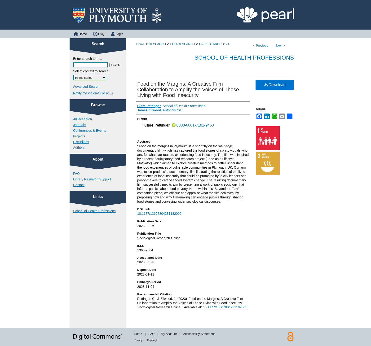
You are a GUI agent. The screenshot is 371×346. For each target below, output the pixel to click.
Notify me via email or (93, 93)
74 (227, 44)
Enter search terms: (87, 59)
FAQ (76, 173)
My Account (169, 334)
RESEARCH (157, 44)
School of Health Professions (244, 57)
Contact (78, 185)
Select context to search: (91, 71)
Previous (262, 45)
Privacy (138, 340)
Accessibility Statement (199, 334)
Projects (79, 136)
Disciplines (81, 142)
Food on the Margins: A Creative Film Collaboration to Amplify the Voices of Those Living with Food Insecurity (188, 89)
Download (275, 85)
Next (279, 45)
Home (140, 44)
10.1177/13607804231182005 (159, 213)
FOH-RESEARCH (182, 44)
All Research (82, 119)
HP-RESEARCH (210, 44)
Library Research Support (92, 179)
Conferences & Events (89, 130)
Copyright (152, 340)
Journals (79, 125)
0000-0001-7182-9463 (195, 125)
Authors (78, 147)
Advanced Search (86, 86)
